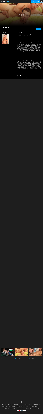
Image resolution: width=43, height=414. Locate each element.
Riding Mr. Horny (17, 356)
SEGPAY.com (27, 408)
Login (41, 1)
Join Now (39, 28)
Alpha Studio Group (24, 77)
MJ (2, 44)
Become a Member (35, 1)
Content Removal (38, 408)
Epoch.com (6, 408)
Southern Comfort (32, 356)
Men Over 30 (4, 358)
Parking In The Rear (4, 356)
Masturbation (19, 77)
